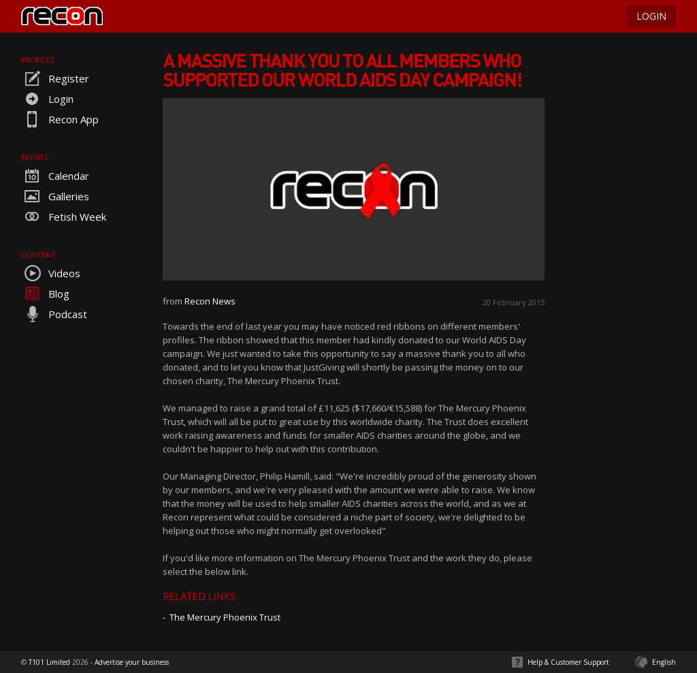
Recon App (60, 119)
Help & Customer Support (568, 662)
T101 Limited (49, 662)
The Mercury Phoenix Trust (224, 617)
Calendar (55, 176)
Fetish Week (63, 216)
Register (55, 78)
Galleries (55, 196)
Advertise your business (132, 662)
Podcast (54, 314)
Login (47, 99)
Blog (45, 293)
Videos (50, 273)
